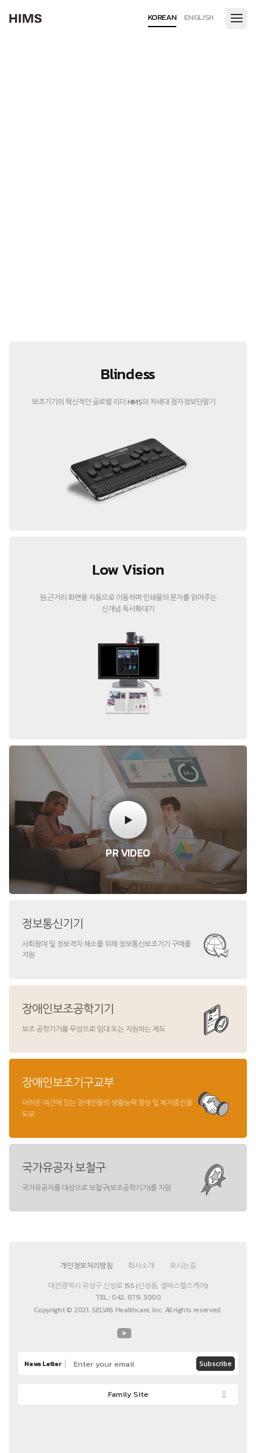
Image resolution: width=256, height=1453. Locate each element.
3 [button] (164, 294)
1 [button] (91, 294)
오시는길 (183, 1265)
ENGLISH (199, 18)
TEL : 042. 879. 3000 (128, 1297)
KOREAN (162, 18)
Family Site (128, 1394)
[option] (128, 187)
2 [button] (128, 294)
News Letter (43, 1364)
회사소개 (141, 1265)
